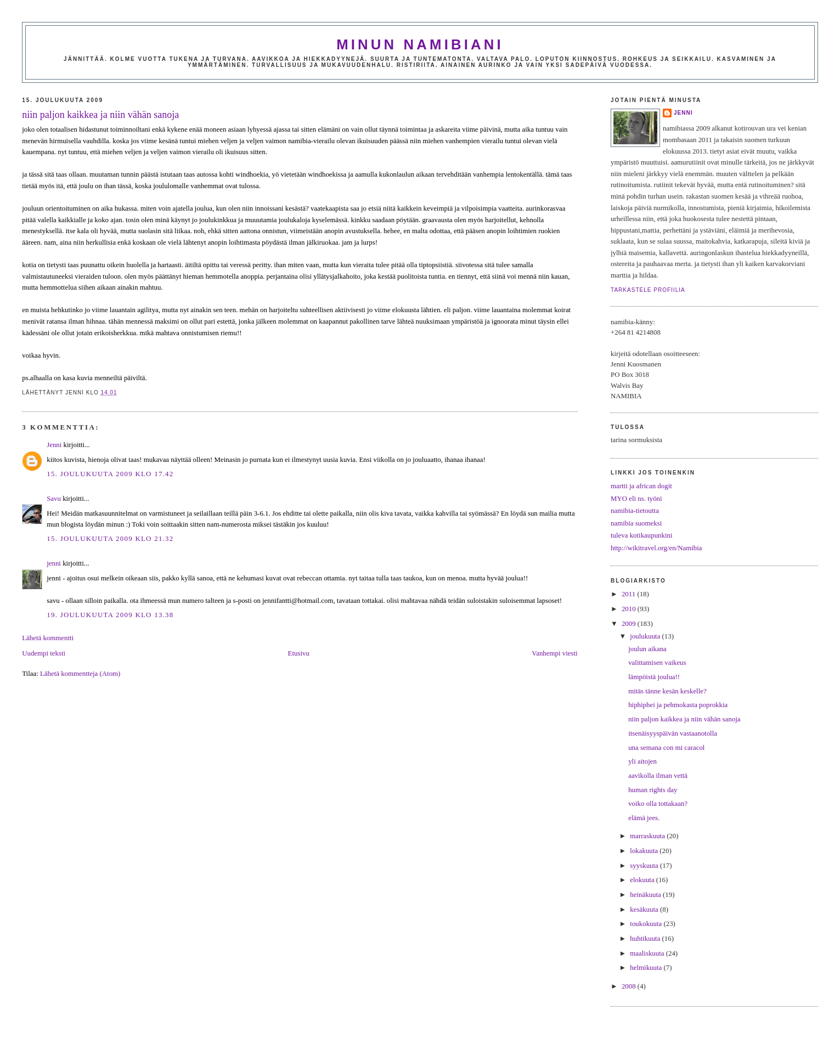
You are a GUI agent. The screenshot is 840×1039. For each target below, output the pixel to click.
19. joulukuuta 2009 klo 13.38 (110, 615)
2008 (630, 986)
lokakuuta (644, 851)
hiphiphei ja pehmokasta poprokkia (678, 705)
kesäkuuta (645, 909)
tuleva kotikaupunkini (642, 535)
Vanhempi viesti (554, 653)
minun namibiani (420, 44)
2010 (630, 609)
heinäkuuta (646, 895)
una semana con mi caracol (666, 748)
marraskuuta (648, 836)
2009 (630, 624)
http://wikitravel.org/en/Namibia (656, 548)
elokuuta (643, 880)
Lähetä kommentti (48, 638)
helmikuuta (646, 968)
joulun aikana (647, 649)
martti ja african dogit (641, 486)
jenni (54, 563)
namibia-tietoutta (635, 511)
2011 (629, 594)
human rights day (652, 790)
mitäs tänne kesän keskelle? (667, 691)
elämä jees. (643, 818)
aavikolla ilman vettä (657, 776)
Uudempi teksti (43, 653)
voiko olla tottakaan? (657, 804)
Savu (54, 498)
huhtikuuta (646, 938)
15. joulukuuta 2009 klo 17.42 (110, 474)
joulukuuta (646, 636)
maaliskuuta (648, 953)
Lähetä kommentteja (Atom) (80, 673)
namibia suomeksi (636, 523)
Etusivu (298, 653)
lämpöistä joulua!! (654, 677)
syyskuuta (645, 865)
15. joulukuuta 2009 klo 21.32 (110, 539)
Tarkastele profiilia (648, 290)
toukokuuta (646, 924)
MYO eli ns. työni (636, 498)
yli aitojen (642, 761)
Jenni (54, 445)
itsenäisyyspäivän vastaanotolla (672, 733)
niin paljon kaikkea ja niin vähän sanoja (100, 114)
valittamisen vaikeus (657, 663)
